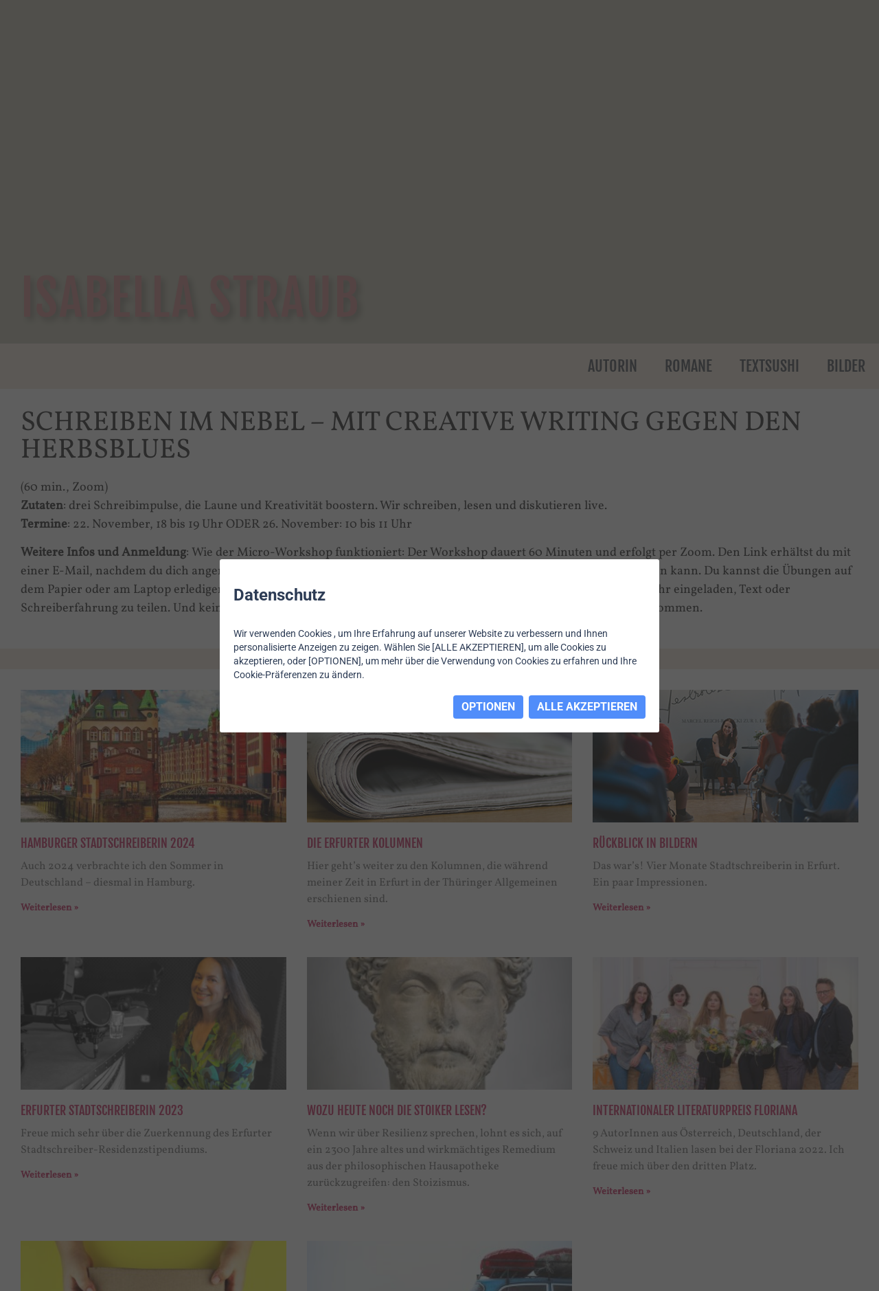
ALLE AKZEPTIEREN (587, 706)
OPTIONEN (488, 706)
